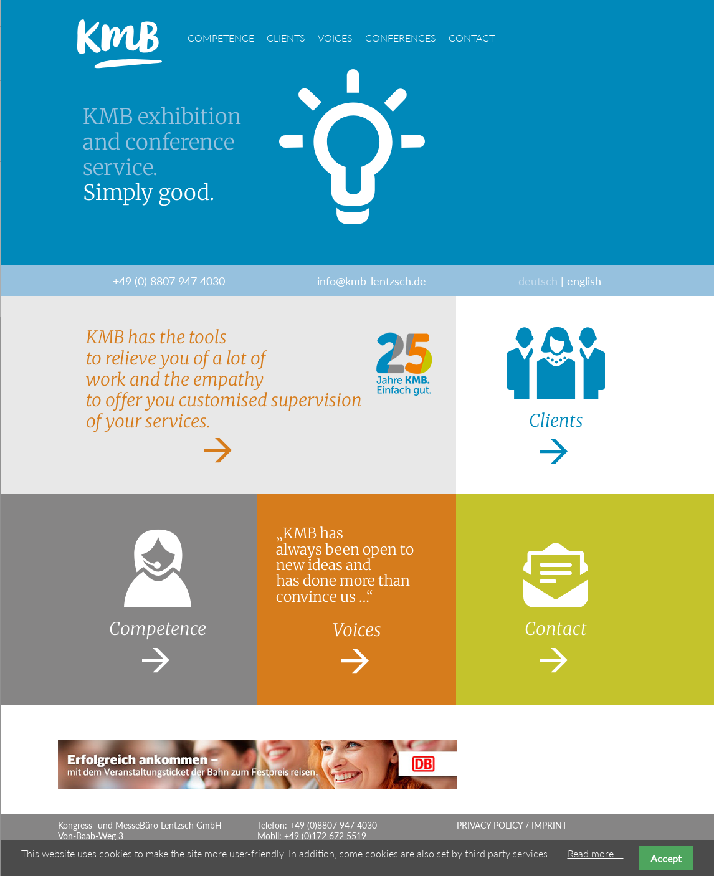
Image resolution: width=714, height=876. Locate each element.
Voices (335, 38)
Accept (666, 858)
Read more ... (596, 853)
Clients (286, 38)
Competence (221, 38)
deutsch (538, 281)
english (584, 281)
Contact (472, 38)
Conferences (400, 38)
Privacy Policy (490, 825)
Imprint (549, 825)
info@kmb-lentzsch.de (371, 281)
